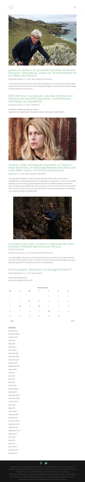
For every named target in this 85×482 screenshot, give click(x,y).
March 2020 (13, 411)
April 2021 (12, 382)
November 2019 (14, 424)
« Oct (12, 321)
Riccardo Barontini (17, 79)
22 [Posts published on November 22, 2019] (49, 311)
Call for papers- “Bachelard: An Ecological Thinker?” (40, 269)
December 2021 (14, 357)
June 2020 (12, 405)
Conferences (35, 105)
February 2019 (13, 450)
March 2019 (13, 447)
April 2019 (12, 443)
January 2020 (13, 418)
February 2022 (13, 353)
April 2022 (12, 347)
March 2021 (13, 385)
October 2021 (13, 363)
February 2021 (13, 389)
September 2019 (14, 431)
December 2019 (14, 421)
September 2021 (14, 366)
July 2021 (12, 373)
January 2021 (13, 392)
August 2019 (13, 434)
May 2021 (12, 379)
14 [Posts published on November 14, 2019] (39, 306)
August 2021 (13, 369)
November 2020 (14, 398)
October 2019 (13, 427)
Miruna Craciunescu (17, 253)
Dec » (73, 321)
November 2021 (14, 360)
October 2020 (13, 402)
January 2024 (13, 331)
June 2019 (12, 437)
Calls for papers (36, 273)
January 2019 (13, 453)
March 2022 (13, 350)
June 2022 (12, 340)
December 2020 (14, 395)
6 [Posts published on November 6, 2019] (29, 301)
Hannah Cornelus (16, 105)
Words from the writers (44, 79)
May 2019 (12, 440)
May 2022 (12, 344)
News (33, 79)
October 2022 (13, 337)
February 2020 (13, 414)
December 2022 (14, 334)
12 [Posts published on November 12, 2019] (20, 306)
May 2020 (12, 408)
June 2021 (12, 376)
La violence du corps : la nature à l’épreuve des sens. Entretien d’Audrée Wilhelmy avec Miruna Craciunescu (41, 246)
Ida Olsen (14, 174)
